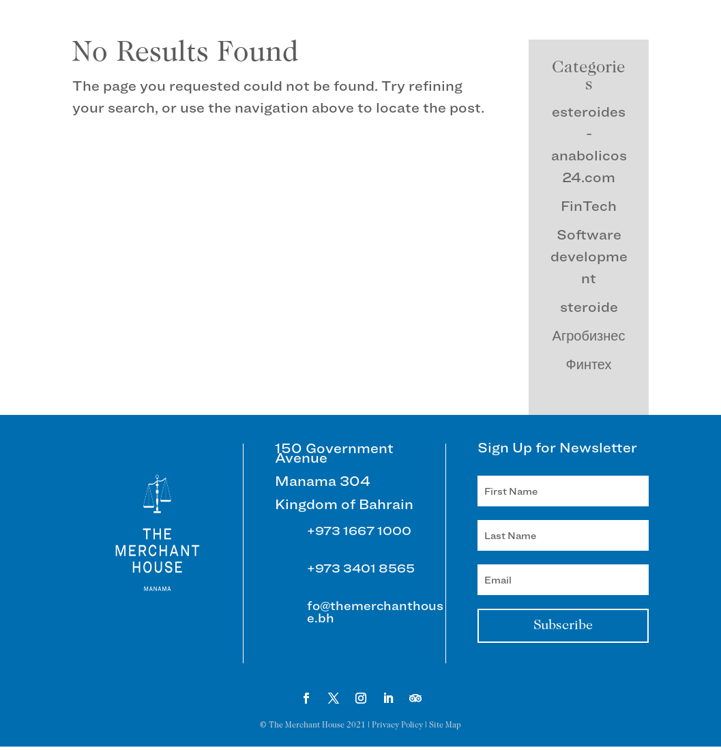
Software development (589, 257)
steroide (589, 307)
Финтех (589, 364)
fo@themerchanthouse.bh (375, 611)
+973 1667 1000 (359, 530)
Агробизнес (589, 336)
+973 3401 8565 (361, 568)
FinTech (589, 206)
